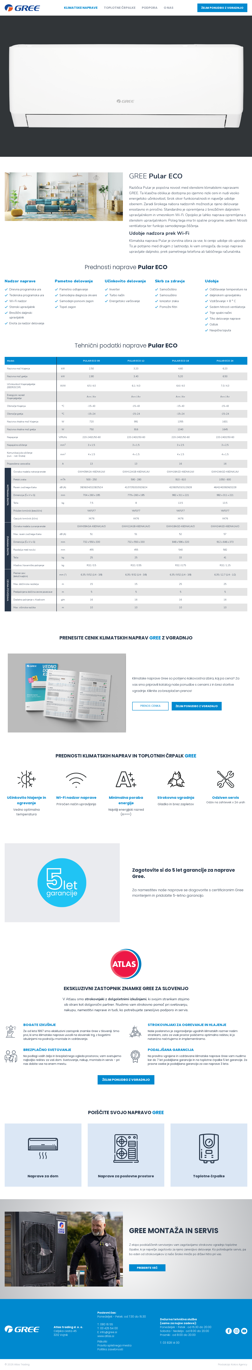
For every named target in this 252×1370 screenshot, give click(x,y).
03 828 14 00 (171, 1343)
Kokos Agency (239, 1364)
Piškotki (102, 1341)
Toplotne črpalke (120, 7)
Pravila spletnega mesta (114, 1345)
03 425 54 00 (109, 1328)
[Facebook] (229, 1331)
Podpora (150, 7)
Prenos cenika (150, 706)
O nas (168, 7)
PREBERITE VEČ (147, 1268)
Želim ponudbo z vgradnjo (222, 8)
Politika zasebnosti (110, 1349)
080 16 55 (106, 1324)
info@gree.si (108, 1332)
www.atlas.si (105, 1336)
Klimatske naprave (81, 7)
